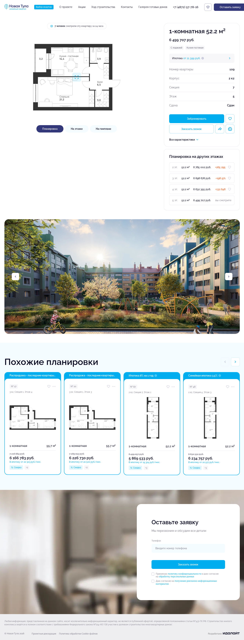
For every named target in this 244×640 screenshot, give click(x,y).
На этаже (77, 128)
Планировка (50, 128)
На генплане (103, 128)
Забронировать (196, 118)
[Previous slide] (15, 276)
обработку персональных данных (176, 576)
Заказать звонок (191, 129)
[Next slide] (228, 276)
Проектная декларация (44, 633)
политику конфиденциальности (184, 574)
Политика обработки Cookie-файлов (78, 633)
